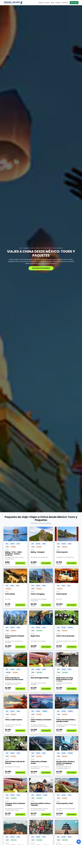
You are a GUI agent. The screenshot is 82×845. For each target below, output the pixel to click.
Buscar (47, 3)
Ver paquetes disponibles (41, 268)
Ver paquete (20, 563)
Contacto (65, 3)
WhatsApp (74, 3)
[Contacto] (79, 842)
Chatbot (58, 3)
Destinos (41, 3)
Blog (52, 3)
